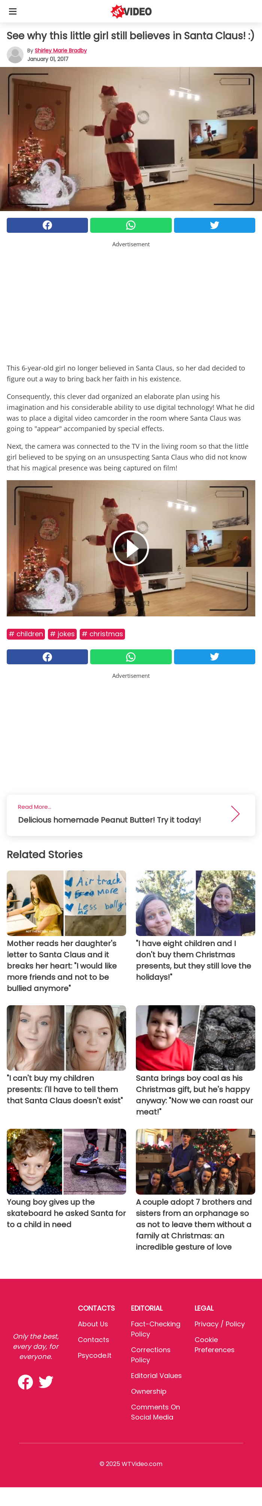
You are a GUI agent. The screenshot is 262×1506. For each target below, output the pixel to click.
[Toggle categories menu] (13, 11)
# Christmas (102, 633)
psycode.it (95, 1355)
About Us (93, 1324)
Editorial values (156, 1375)
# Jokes (62, 633)
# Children (26, 633)
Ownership (149, 1391)
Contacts (93, 1339)
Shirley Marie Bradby (61, 50)
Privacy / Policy (220, 1324)
